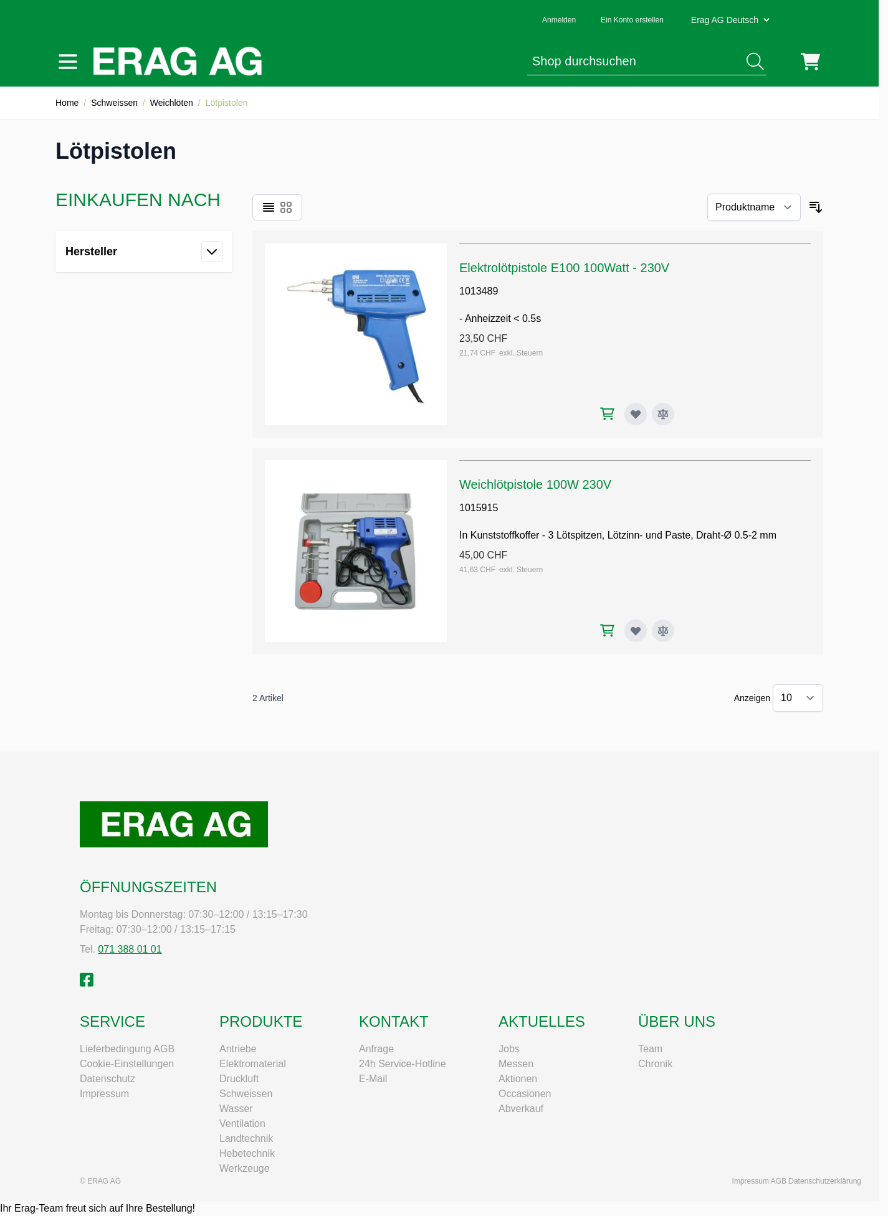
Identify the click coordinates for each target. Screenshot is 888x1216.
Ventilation (242, 1123)
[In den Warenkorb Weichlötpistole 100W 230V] (607, 630)
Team (650, 1049)
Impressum (104, 1093)
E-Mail (373, 1078)
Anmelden (559, 20)
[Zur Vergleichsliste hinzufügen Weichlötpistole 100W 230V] (663, 631)
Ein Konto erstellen (632, 20)
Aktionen (518, 1078)
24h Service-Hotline (402, 1063)
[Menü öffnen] (67, 61)
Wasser (236, 1108)
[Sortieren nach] (754, 207)
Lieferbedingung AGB (127, 1049)
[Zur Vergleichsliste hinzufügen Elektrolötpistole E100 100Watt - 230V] (663, 414)
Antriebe (238, 1049)
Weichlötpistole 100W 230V (535, 484)
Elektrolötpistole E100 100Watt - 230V (564, 268)
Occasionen (525, 1093)
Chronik (655, 1063)
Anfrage (376, 1049)
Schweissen (114, 103)
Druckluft (239, 1078)
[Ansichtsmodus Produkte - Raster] (286, 207)
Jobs (509, 1049)
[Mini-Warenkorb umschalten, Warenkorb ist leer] (810, 61)
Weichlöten (171, 103)
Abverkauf (521, 1108)
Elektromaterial (252, 1063)
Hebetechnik (247, 1153)
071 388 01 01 (129, 949)
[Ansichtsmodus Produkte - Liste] (268, 207)
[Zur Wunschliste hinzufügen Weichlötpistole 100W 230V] (635, 631)
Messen (516, 1063)
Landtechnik (246, 1138)
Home (67, 103)
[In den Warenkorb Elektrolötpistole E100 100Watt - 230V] (607, 413)
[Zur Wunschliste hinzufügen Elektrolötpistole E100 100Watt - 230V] (635, 414)
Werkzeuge (244, 1168)
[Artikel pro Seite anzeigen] (798, 698)
